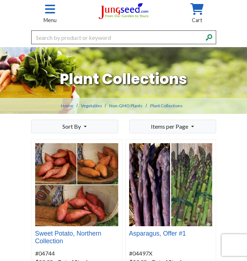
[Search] (208, 36)
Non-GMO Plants (126, 105)
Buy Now (47, 201)
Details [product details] (108, 203)
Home (67, 105)
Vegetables (91, 105)
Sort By (72, 126)
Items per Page (170, 126)
